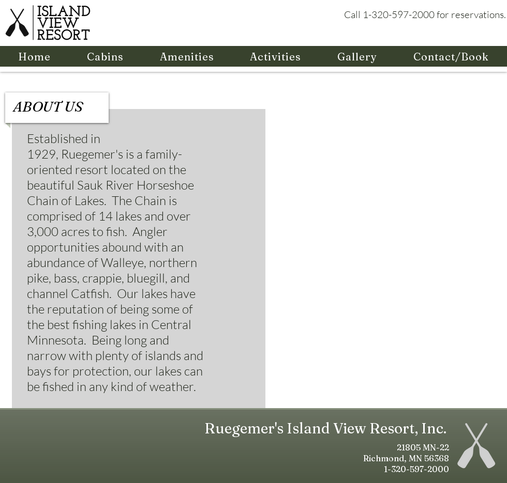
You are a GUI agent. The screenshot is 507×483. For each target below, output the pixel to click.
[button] (105, 56)
